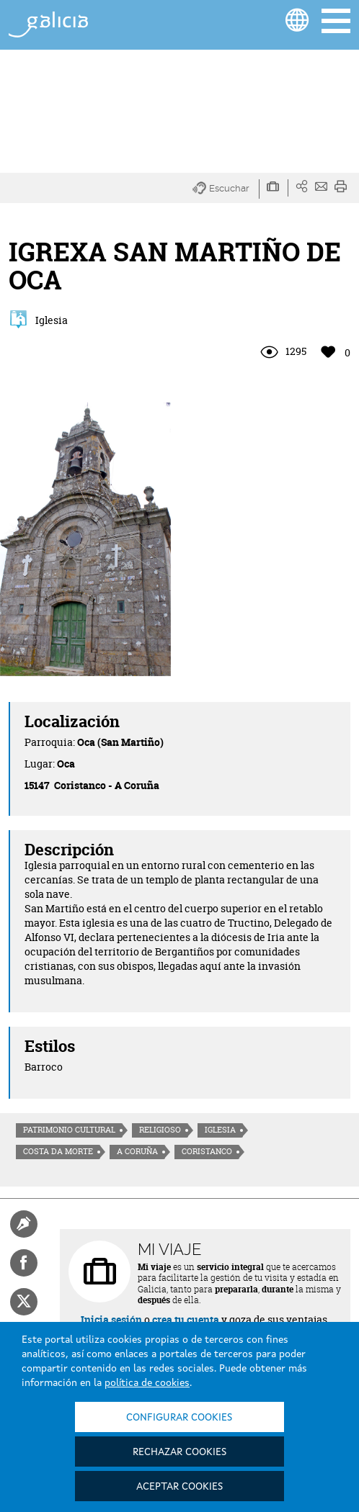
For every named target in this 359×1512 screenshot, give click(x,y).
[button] (226, 189)
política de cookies (147, 1383)
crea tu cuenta (185, 1319)
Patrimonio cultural (69, 1129)
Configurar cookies (179, 1418)
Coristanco (207, 1151)
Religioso (160, 1129)
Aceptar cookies (179, 1487)
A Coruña (137, 1151)
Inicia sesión (111, 1319)
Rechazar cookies (179, 1452)
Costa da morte (58, 1151)
